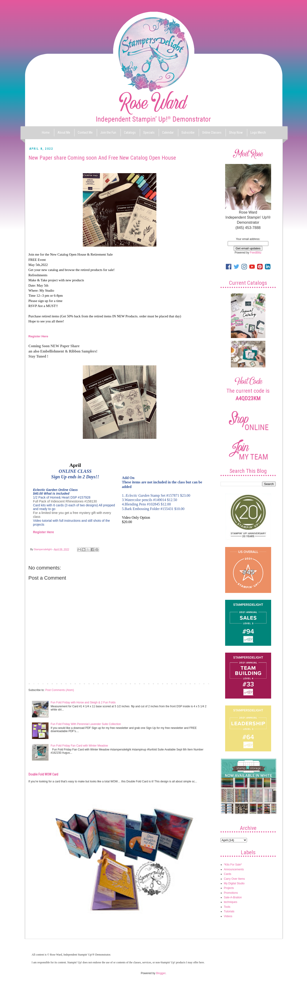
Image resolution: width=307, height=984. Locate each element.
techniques (230, 902)
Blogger (161, 973)
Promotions (231, 892)
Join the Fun (108, 132)
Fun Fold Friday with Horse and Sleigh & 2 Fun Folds (83, 702)
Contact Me (85, 132)
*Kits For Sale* (233, 864)
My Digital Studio (234, 883)
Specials (149, 132)
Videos (228, 916)
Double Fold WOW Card (43, 774)
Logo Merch (258, 132)
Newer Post (37, 683)
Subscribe (188, 132)
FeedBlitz (255, 252)
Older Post (203, 683)
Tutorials (229, 911)
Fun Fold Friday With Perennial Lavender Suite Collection (86, 724)
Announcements (234, 869)
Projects (229, 888)
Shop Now (236, 132)
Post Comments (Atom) (59, 690)
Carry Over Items (234, 878)
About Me (63, 132)
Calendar (168, 132)
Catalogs (130, 132)
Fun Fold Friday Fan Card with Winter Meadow (79, 745)
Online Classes (211, 132)
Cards (227, 874)
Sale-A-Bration (233, 897)
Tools (227, 906)
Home (46, 132)
